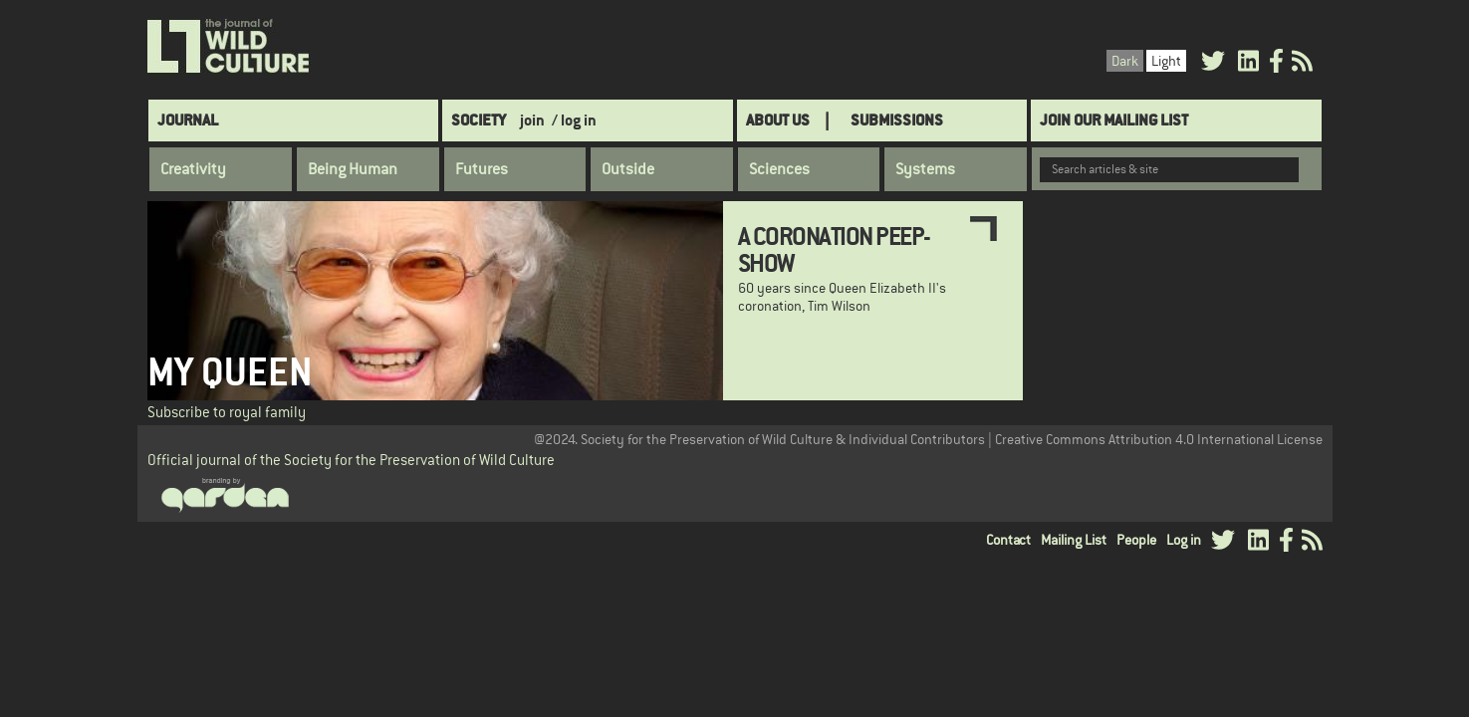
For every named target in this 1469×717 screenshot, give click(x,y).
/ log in (574, 120)
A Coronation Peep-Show (834, 249)
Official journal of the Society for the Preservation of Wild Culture (351, 459)
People (1136, 540)
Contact (1008, 540)
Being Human (352, 169)
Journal (187, 120)
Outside (628, 169)
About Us (778, 120)
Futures (481, 169)
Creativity (193, 169)
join (532, 120)
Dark (1124, 61)
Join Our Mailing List (1114, 120)
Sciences (779, 169)
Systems (925, 169)
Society (478, 120)
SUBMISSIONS (897, 120)
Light (1166, 61)
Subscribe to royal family (226, 411)
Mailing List (1073, 540)
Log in (1183, 540)
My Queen (230, 372)
